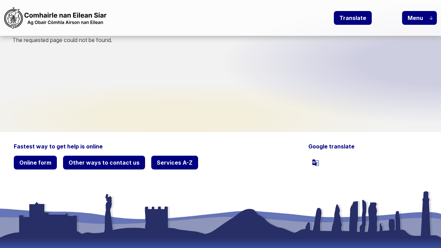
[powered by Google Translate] (315, 162)
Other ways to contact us (104, 162)
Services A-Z (175, 162)
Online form (35, 162)
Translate (352, 17)
